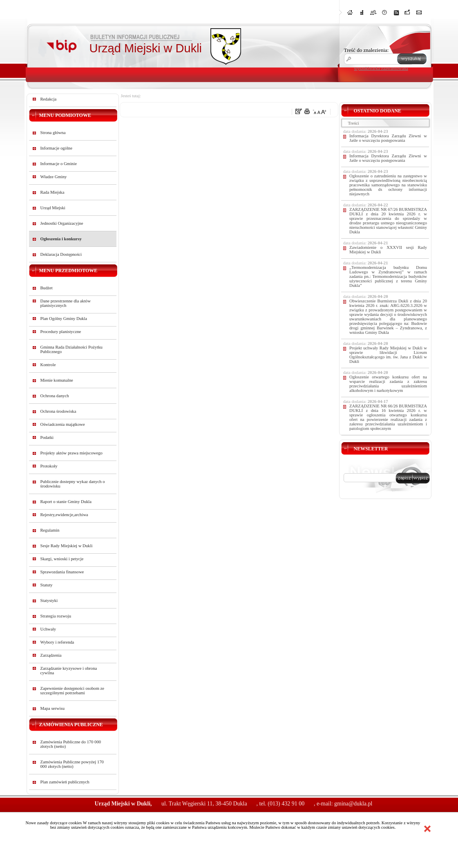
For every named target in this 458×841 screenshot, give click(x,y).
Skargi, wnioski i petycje (62, 559)
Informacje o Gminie (58, 163)
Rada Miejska (52, 192)
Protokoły (49, 466)
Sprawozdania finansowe (62, 572)
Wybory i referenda (57, 642)
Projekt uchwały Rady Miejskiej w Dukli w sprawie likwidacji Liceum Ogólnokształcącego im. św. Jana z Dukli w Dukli (388, 355)
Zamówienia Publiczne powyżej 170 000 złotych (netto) (72, 764)
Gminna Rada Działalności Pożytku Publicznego (71, 349)
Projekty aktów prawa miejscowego (71, 453)
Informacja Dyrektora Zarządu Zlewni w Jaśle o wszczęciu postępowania (388, 138)
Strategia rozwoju (55, 616)
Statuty (46, 585)
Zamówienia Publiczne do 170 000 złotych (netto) (70, 744)
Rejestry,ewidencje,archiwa (64, 514)
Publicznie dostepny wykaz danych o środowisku (72, 483)
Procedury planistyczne (60, 331)
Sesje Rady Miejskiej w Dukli (66, 546)
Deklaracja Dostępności (61, 254)
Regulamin (50, 530)
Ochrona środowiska (58, 411)
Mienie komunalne (56, 380)
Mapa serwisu (52, 708)
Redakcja (48, 99)
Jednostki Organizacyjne (61, 223)
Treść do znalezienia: (366, 50)
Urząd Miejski (52, 208)
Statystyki (49, 600)
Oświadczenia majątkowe (62, 424)
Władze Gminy (53, 176)
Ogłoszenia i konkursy (61, 239)
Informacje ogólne (56, 148)
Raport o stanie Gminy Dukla (66, 501)
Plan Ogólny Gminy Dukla (63, 318)
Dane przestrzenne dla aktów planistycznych (65, 303)
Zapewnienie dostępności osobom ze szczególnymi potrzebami (72, 690)
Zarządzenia (51, 655)
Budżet (46, 288)
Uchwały (48, 629)
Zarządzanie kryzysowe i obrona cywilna (68, 670)
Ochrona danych (54, 396)
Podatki (47, 437)
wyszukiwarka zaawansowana (381, 68)
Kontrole (48, 364)
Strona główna (53, 132)
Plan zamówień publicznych (64, 782)
